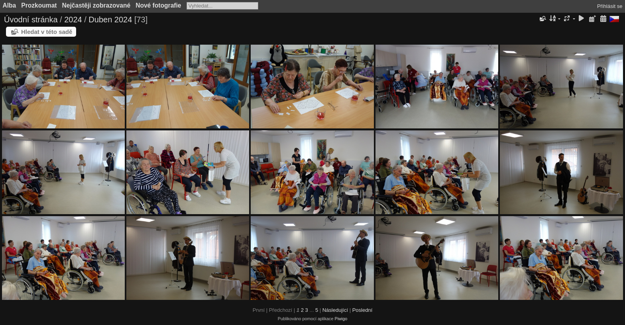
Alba (9, 5)
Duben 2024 (110, 19)
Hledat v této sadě (46, 31)
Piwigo (340, 318)
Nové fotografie (158, 5)
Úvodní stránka (31, 19)
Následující (335, 310)
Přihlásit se (610, 6)
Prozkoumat (39, 5)
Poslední (362, 310)
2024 (73, 19)
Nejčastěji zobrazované (96, 5)
